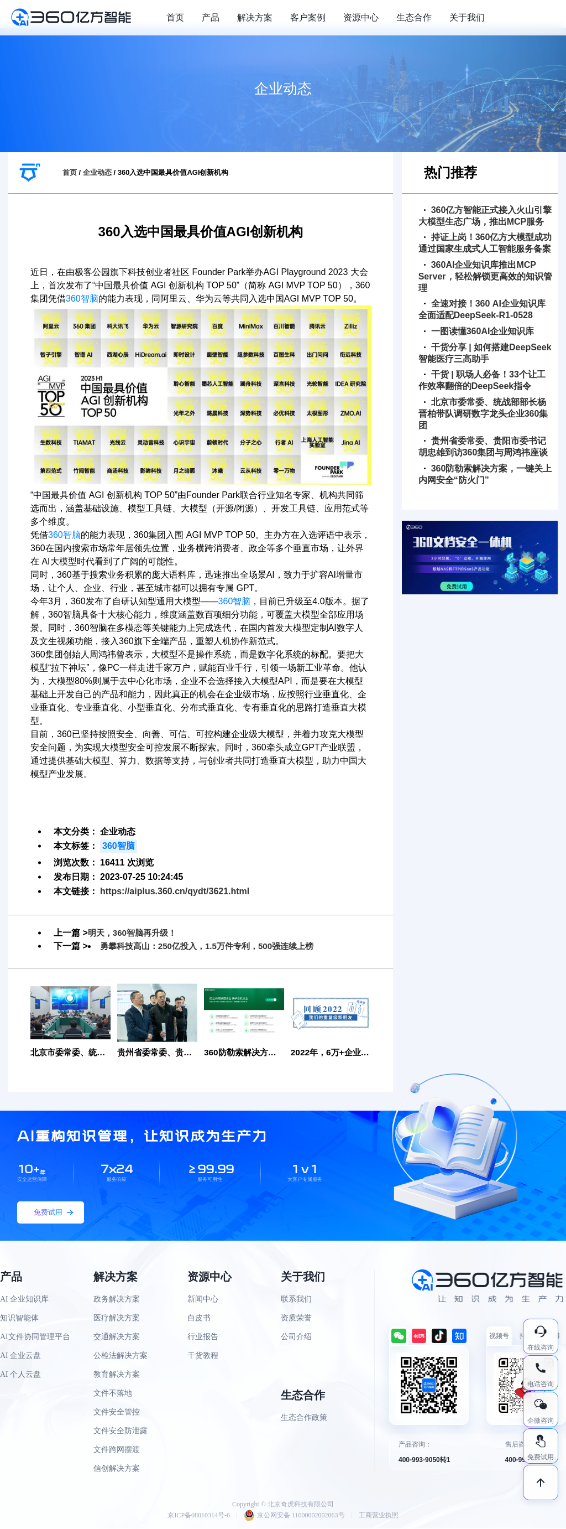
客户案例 (308, 17)
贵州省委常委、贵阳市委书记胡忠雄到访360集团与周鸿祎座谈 (483, 446)
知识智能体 (19, 1318)
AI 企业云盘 (20, 1356)
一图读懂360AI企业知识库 (479, 331)
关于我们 (467, 17)
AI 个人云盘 (20, 1375)
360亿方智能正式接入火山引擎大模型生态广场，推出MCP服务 (485, 215)
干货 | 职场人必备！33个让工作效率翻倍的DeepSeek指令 (482, 380)
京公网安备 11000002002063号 (294, 1515)
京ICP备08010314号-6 (198, 1516)
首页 (175, 17)
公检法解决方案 (120, 1356)
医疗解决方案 (116, 1318)
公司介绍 (296, 1337)
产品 (210, 17)
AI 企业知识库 (24, 1299)
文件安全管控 (116, 1412)
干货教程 (202, 1356)
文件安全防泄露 (120, 1431)
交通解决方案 (116, 1337)
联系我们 (296, 1299)
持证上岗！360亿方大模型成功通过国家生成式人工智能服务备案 (485, 242)
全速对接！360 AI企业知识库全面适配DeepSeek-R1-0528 (482, 309)
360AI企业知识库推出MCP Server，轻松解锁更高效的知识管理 (485, 276)
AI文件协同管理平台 (35, 1337)
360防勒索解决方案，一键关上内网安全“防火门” (485, 474)
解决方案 (254, 17)
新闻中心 (202, 1299)
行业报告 (202, 1337)
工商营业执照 (379, 1516)
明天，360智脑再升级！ (135, 932)
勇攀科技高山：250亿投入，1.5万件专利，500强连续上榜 (214, 946)
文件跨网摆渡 (116, 1450)
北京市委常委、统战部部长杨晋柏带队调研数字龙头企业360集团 (483, 413)
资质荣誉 (296, 1318)
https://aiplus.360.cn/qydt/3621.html (174, 891)
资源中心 (361, 17)
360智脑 (82, 298)
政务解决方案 (116, 1299)
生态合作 (414, 17)
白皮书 (199, 1318)
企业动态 (97, 172)
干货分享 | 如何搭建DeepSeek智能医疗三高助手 (485, 353)
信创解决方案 (116, 1469)
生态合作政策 (304, 1418)
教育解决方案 (116, 1375)
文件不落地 (112, 1394)
